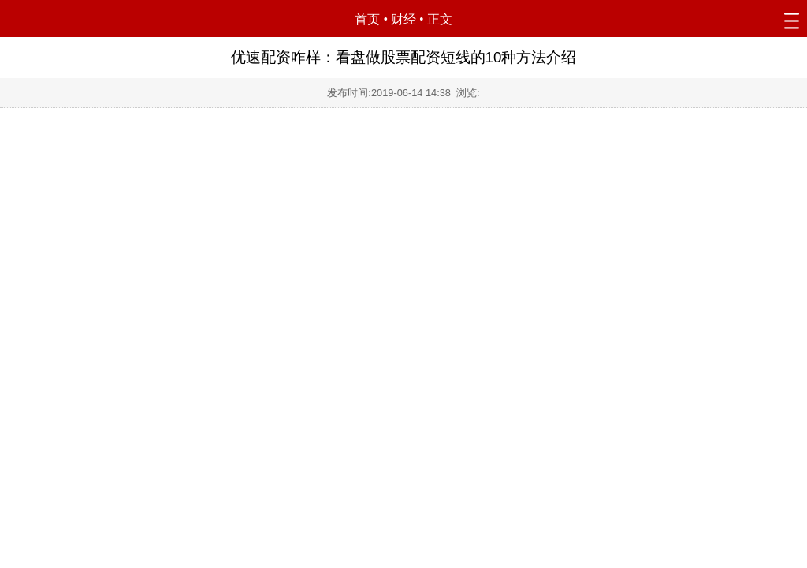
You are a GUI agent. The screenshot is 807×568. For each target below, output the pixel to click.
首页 (367, 19)
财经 (403, 19)
